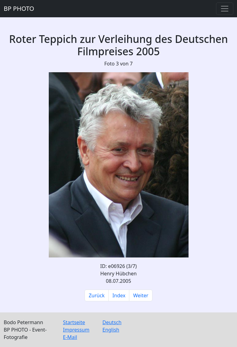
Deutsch (112, 322)
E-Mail (70, 337)
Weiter (140, 295)
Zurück (97, 295)
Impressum (76, 329)
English (110, 329)
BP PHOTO (19, 8)
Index (118, 295)
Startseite (74, 322)
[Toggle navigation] (224, 8)
